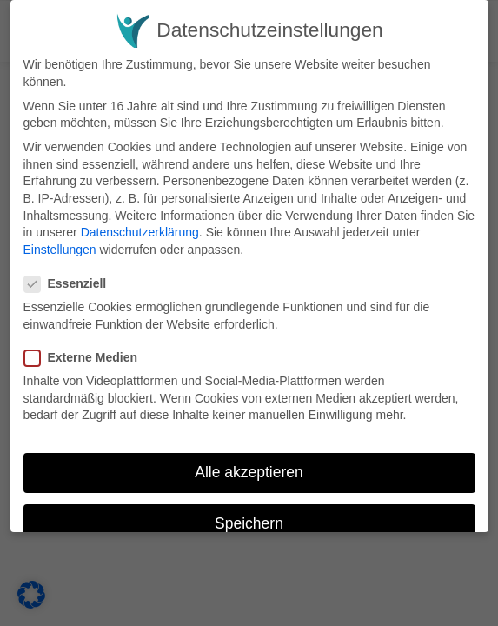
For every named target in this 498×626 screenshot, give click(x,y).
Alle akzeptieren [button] (249, 472)
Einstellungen (59, 249)
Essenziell (71, 284)
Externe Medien (86, 358)
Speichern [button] (249, 523)
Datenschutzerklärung (140, 232)
